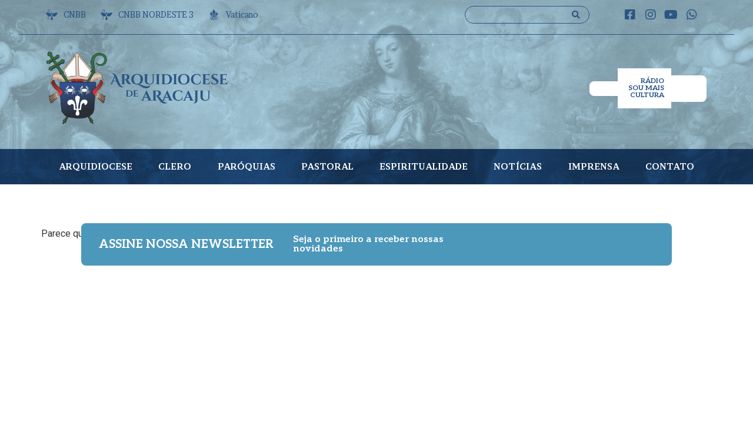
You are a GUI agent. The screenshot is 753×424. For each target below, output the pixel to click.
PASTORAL (327, 166)
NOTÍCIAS (518, 166)
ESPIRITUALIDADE (423, 166)
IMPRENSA (593, 166)
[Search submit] (576, 14)
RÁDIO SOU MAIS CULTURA (646, 88)
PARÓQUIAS (246, 166)
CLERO (174, 166)
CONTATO (669, 166)
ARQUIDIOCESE (95, 166)
